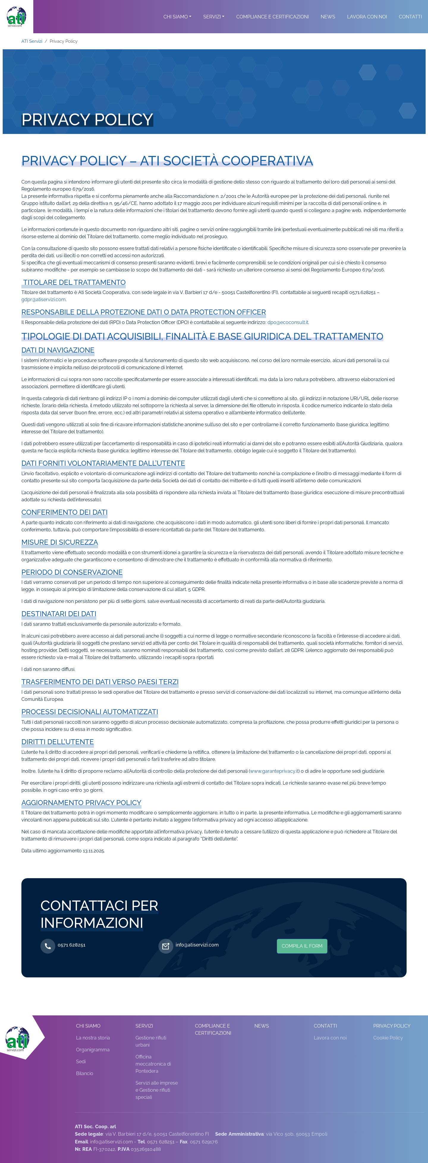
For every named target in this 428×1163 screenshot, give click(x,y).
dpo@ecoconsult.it (288, 322)
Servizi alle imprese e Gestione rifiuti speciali (157, 1090)
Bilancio (84, 1073)
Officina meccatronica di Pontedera (153, 1064)
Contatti (410, 24)
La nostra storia (93, 1038)
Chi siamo (175, 24)
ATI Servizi (31, 41)
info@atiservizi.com (197, 945)
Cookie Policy (388, 1038)
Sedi (81, 1061)
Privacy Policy (391, 1026)
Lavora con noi (367, 24)
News (328, 24)
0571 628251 (71, 945)
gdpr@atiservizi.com (43, 299)
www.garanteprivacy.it (274, 771)
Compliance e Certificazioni (272, 24)
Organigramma (93, 1050)
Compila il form (302, 946)
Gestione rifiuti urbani (151, 1041)
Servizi (212, 24)
